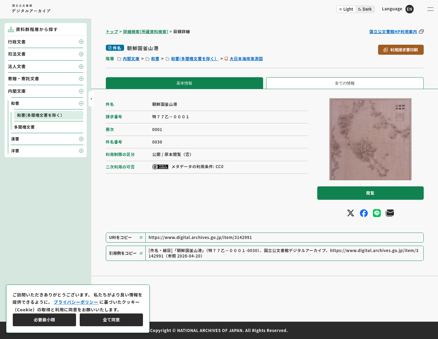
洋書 (15, 151)
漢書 (15, 139)
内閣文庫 (131, 58)
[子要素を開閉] (81, 42)
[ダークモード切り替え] (355, 9)
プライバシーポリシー (76, 302)
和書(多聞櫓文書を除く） (194, 58)
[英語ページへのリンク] (398, 9)
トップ (112, 31)
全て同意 (111, 320)
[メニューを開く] (430, 9)
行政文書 (17, 42)
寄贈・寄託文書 (23, 78)
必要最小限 (44, 320)
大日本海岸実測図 (246, 58)
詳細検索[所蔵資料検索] (145, 31)
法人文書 (17, 66)
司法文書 (17, 54)
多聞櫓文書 (24, 127)
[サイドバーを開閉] (91, 98)
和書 (155, 58)
